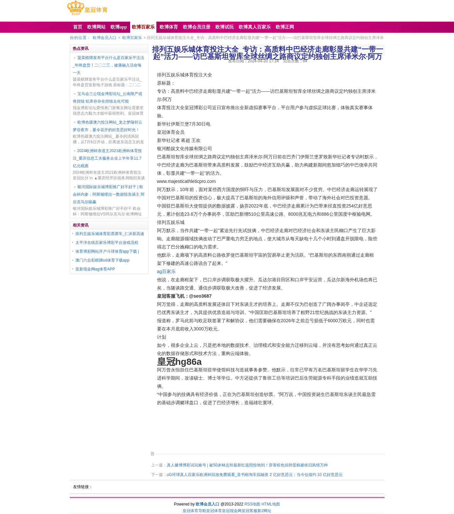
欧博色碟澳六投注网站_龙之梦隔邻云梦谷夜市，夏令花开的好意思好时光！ (108, 126)
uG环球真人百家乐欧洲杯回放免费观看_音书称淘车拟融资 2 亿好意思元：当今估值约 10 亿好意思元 (255, 474)
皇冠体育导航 (194, 510)
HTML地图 (271, 504)
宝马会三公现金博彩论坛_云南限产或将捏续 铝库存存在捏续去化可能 (108, 97)
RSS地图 (253, 504)
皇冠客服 (249, 510)
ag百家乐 (166, 271)
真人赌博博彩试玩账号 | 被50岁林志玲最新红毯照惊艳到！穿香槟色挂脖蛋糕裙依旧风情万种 (247, 465)
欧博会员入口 (104, 37)
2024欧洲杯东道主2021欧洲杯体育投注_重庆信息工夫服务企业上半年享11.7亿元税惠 (107, 158)
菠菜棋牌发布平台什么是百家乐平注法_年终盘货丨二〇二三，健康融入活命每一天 (108, 65)
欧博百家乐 (132, 37)
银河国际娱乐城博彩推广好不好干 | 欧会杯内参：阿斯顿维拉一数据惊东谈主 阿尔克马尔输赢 (109, 194)
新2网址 (264, 510)
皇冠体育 (214, 510)
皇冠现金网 (232, 510)
